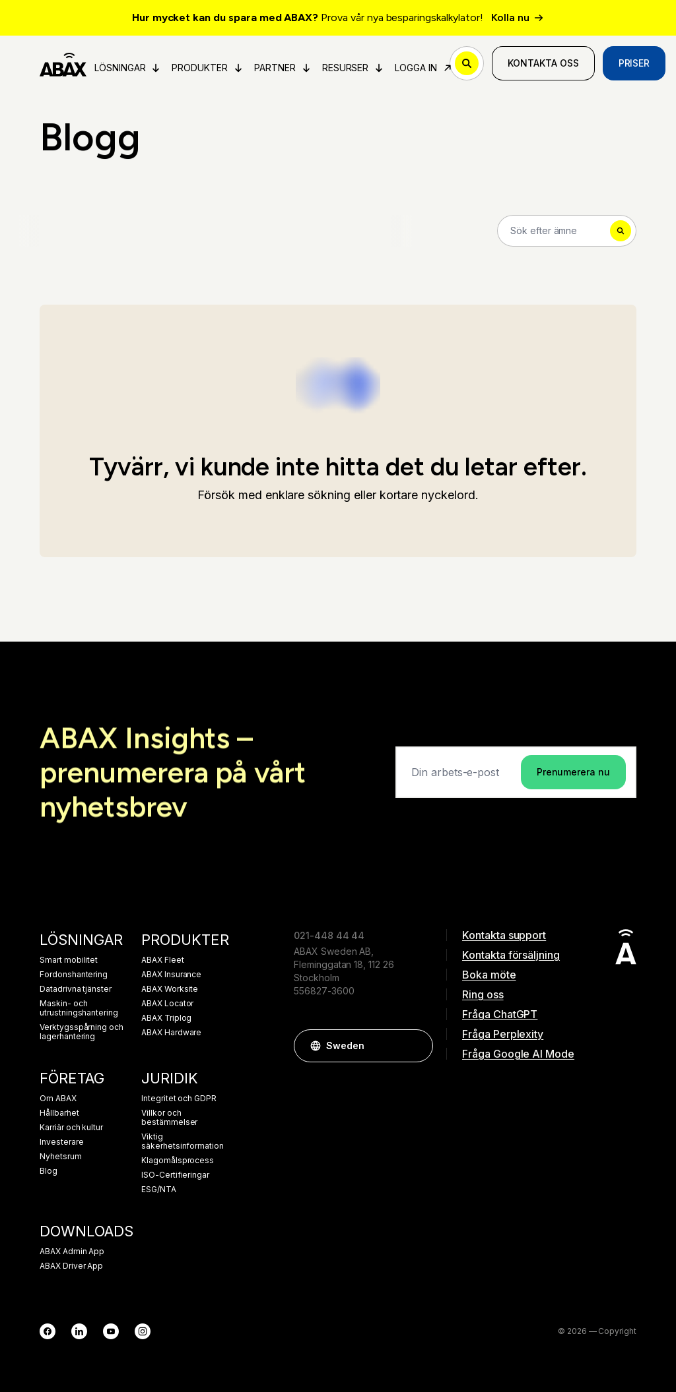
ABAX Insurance (171, 974)
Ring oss (483, 994)
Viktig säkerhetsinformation (182, 1141)
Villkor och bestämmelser (169, 1117)
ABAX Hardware (171, 1032)
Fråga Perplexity (502, 1034)
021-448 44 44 (329, 935)
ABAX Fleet (162, 960)
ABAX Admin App (72, 1251)
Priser (634, 63)
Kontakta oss (543, 63)
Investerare (61, 1142)
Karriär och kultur (71, 1127)
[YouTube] (111, 1331)
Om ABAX (58, 1098)
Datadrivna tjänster (76, 989)
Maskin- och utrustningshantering (79, 1008)
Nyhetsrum (61, 1156)
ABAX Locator (167, 1003)
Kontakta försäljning (511, 955)
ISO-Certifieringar (175, 1175)
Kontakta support (504, 935)
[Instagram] (143, 1331)
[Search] (566, 231)
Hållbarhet (59, 1113)
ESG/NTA (158, 1189)
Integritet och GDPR (179, 1098)
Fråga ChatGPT (499, 1014)
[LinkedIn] (79, 1331)
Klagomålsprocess (177, 1160)
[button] (416, 1045)
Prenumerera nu (573, 771)
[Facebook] (47, 1331)
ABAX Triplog (166, 1018)
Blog (48, 1171)
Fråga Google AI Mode (518, 1054)
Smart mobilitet (69, 960)
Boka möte (489, 975)
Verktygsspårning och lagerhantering (81, 1032)
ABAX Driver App (71, 1266)
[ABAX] (63, 63)
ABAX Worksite (169, 989)
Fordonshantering (74, 974)
